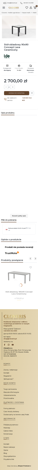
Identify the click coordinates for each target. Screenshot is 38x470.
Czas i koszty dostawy (11, 411)
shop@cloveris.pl (12, 3)
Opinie (6, 450)
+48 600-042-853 (10, 331)
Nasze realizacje (9, 447)
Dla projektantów (10, 456)
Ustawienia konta (10, 395)
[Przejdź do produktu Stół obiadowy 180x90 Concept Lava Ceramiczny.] (19, 277)
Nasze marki (26, 12)
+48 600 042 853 (28, 3)
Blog (5, 453)
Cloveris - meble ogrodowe (11, 12)
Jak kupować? (8, 379)
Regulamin (7, 376)
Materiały (7, 428)
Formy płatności (9, 408)
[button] (19, 215)
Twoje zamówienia (10, 389)
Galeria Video (8, 431)
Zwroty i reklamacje (10, 370)
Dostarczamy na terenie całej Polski (16, 415)
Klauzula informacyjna (11, 392)
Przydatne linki (9, 459)
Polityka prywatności (11, 425)
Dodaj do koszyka (16, 93)
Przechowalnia (9, 398)
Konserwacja (8, 434)
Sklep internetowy (18, 466)
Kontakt (6, 373)
